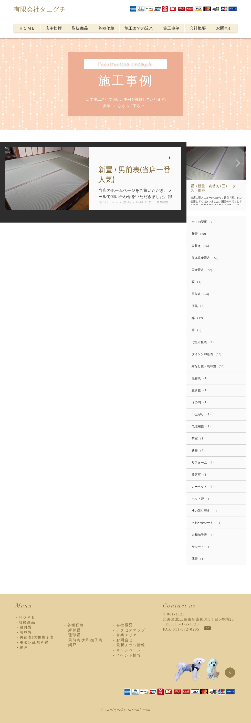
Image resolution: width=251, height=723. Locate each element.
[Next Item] (237, 163)
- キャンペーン (127, 650)
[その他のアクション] (171, 157)
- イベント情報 (127, 655)
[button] (80, 28)
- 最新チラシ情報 (129, 645)
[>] (230, 672)
